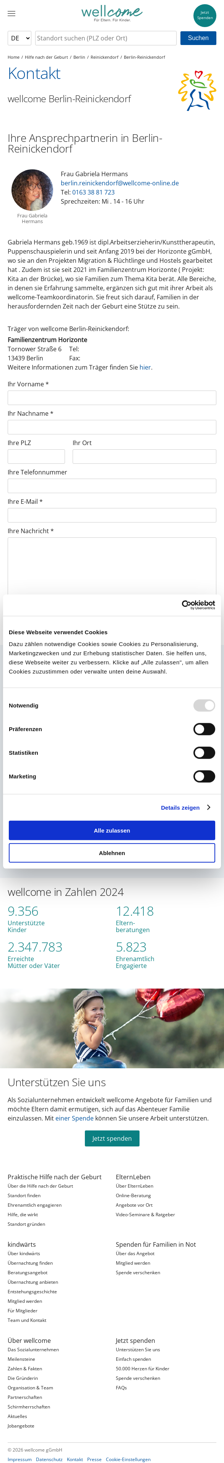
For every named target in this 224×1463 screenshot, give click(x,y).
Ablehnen (112, 852)
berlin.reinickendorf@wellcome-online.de (120, 183)
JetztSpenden (205, 15)
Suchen (198, 38)
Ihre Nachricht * (31, 531)
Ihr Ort (82, 443)
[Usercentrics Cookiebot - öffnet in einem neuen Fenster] (181, 605)
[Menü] (11, 13)
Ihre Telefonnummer (37, 472)
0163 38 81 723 (93, 192)
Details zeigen (180, 807)
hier (145, 367)
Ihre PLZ (19, 443)
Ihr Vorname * (28, 384)
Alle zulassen (112, 830)
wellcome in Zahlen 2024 (66, 891)
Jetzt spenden (112, 1138)
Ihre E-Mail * (25, 501)
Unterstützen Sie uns (57, 1082)
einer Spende (74, 1118)
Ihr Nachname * (31, 413)
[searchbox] (106, 38)
